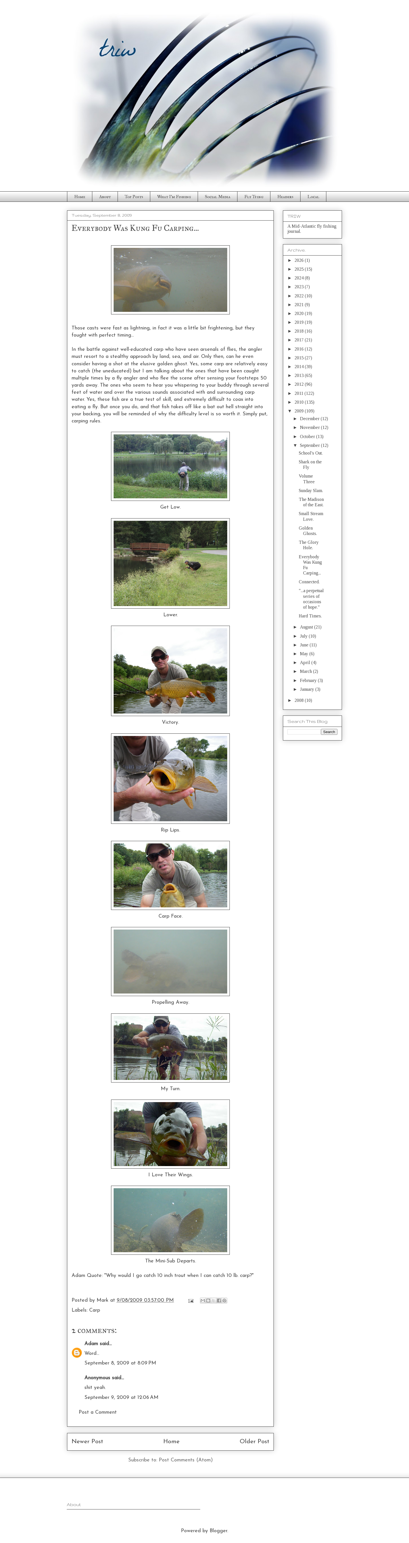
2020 (300, 313)
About (105, 197)
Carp (94, 1310)
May (304, 653)
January (307, 689)
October (308, 436)
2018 (300, 331)
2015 (300, 357)
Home (79, 197)
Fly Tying (253, 197)
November (310, 427)
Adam (91, 1344)
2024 (300, 277)
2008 (300, 700)
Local (313, 197)
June (305, 644)
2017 (300, 339)
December (310, 418)
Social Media (217, 197)
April (305, 662)
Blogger (218, 1531)
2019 (300, 322)
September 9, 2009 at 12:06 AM (121, 1397)
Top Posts (134, 197)
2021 (300, 304)
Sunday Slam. (311, 490)
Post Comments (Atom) (186, 1460)
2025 (300, 269)
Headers (285, 197)
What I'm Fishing (174, 197)
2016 (300, 349)
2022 (300, 295)
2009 (300, 410)
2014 (300, 366)
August (307, 627)
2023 (300, 286)
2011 (299, 393)
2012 (300, 384)
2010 (300, 402)
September (310, 445)
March (306, 671)
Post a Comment (98, 1412)
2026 (300, 260)
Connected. (309, 581)
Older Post (254, 1442)
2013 (300, 375)
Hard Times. (310, 615)
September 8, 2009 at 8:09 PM (120, 1363)
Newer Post (87, 1442)
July (304, 636)
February (309, 680)
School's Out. (311, 453)
